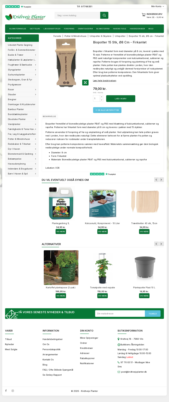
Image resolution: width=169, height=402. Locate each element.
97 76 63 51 (125, 365)
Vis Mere (60, 233)
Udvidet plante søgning (20, 45)
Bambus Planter (16, 109)
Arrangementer (50, 356)
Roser (11, 89)
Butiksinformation (130, 332)
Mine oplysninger (89, 340)
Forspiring (69, 29)
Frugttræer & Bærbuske (20, 64)
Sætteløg (35, 29)
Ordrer (83, 345)
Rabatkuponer (87, 360)
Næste (161, 181)
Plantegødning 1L (61, 224)
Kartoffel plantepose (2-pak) (60, 289)
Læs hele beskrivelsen (104, 80)
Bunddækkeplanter (18, 114)
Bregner (12, 99)
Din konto (86, 332)
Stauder (12, 94)
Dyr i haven (14, 149)
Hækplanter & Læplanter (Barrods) (23, 60)
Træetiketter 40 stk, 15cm (144, 224)
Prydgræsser (14, 84)
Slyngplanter (15, 69)
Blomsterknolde (17, 29)
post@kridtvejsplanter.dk (134, 374)
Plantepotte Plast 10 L (144, 289)
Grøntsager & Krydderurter (21, 104)
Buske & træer (16, 55)
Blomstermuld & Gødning (21, 154)
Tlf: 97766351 (84, 6)
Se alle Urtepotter (107, 110)
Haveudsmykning (17, 163)
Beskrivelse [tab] (52, 117)
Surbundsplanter (17, 74)
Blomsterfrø (103, 29)
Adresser (84, 355)
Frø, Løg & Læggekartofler (22, 134)
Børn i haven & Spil (18, 173)
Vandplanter (14, 124)
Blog (45, 366)
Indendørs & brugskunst (20, 168)
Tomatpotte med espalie (102, 289)
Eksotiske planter (17, 119)
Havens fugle (119, 29)
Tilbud (8, 341)
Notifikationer (87, 365)
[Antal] (96, 98)
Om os (46, 346)
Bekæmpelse (15, 159)
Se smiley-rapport (52, 377)
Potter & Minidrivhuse (19, 139)
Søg (104, 15)
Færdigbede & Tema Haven (22, 129)
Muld (150, 29)
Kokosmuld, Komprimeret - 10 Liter (102, 224)
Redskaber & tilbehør (19, 144)
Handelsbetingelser (53, 341)
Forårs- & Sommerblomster (21, 50)
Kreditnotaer (86, 350)
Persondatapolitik (52, 351)
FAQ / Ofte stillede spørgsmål (58, 372)
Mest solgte (11, 351)
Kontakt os (48, 361)
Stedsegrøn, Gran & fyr (20, 79)
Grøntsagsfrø (85, 29)
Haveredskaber (137, 29)
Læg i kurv (120, 98)
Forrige (156, 181)
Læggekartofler (52, 29)
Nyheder (9, 346)
